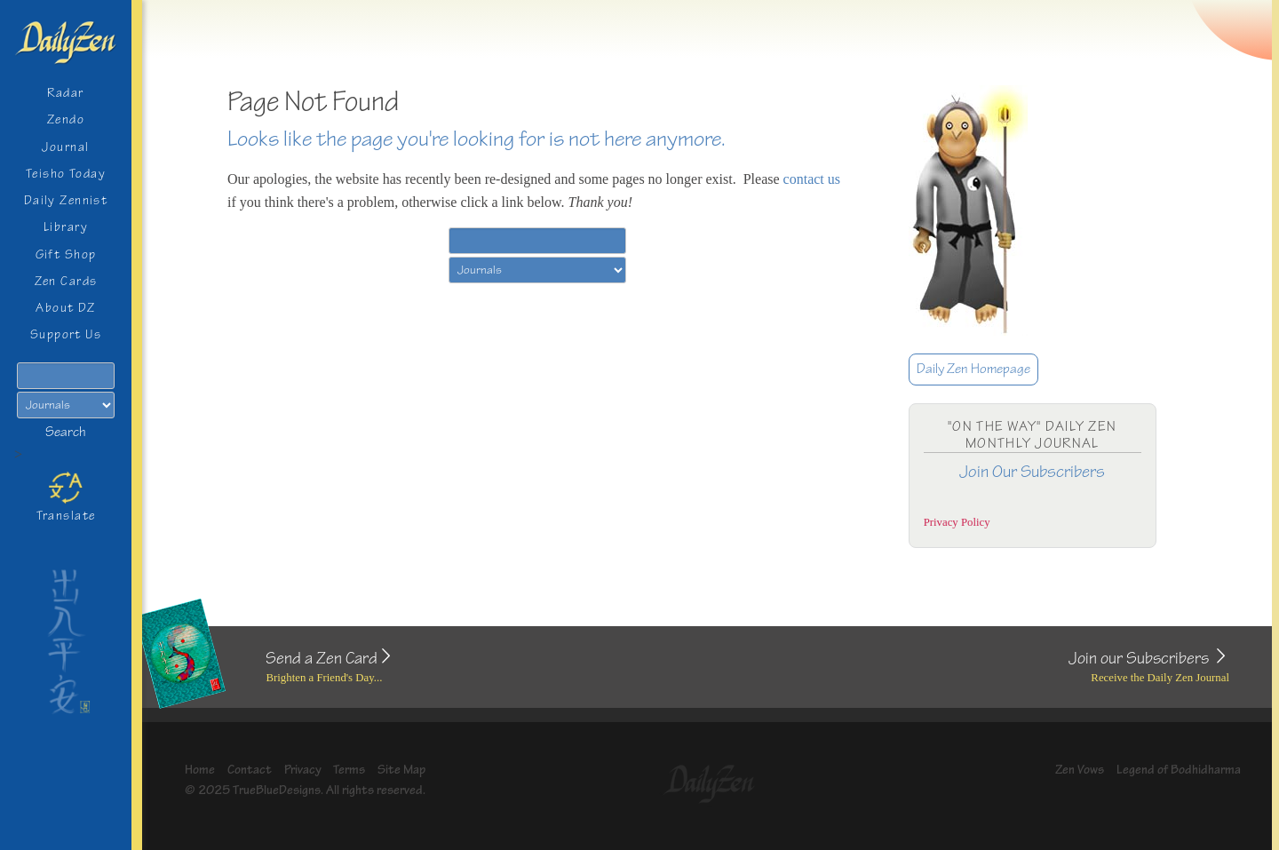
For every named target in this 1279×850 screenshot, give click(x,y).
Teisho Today (66, 173)
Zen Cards (66, 281)
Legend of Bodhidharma (1178, 769)
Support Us (65, 334)
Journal (65, 147)
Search (65, 432)
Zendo (65, 119)
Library (66, 226)
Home (200, 769)
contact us (811, 179)
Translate (66, 496)
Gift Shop (66, 254)
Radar (65, 92)
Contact (249, 769)
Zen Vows (1079, 769)
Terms (349, 769)
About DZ (66, 307)
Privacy (303, 769)
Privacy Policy (957, 522)
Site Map (401, 769)
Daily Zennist (66, 200)
